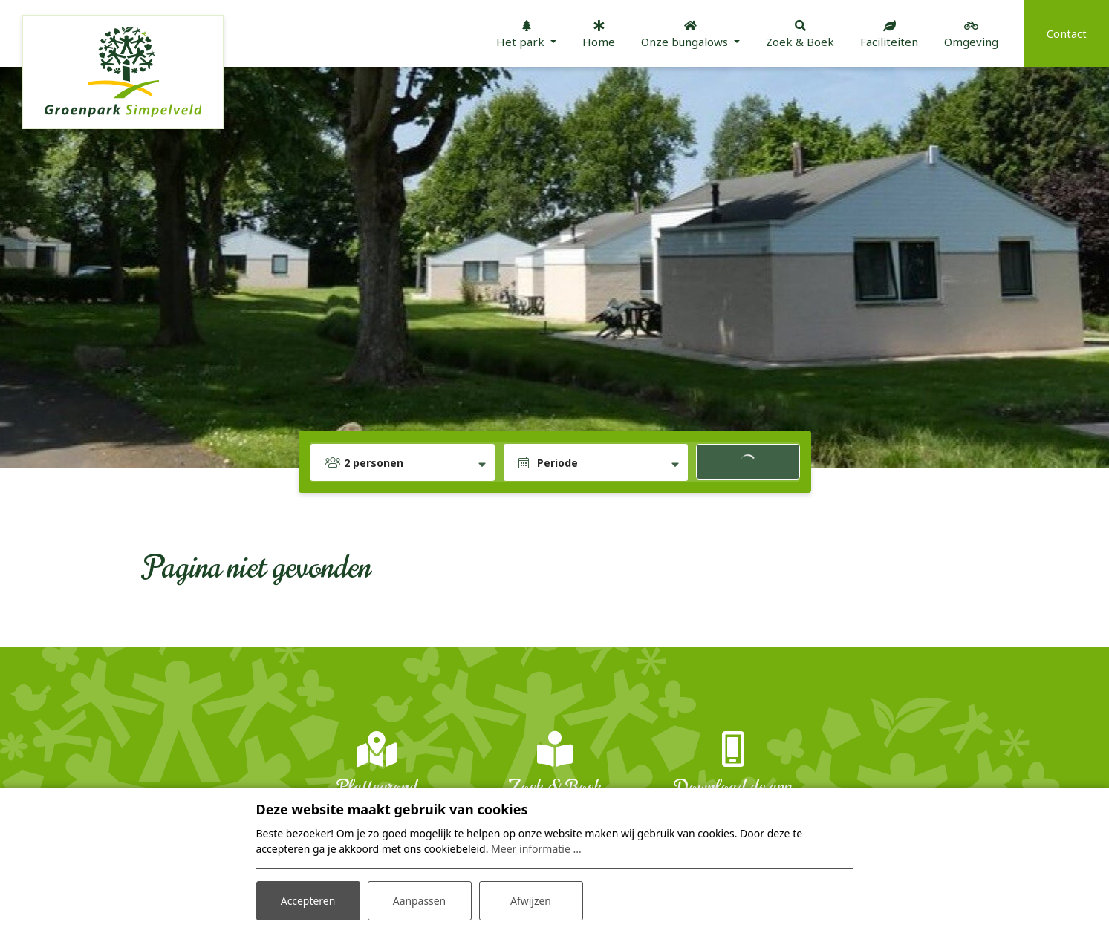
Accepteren (308, 901)
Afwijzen (530, 901)
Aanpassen (419, 901)
